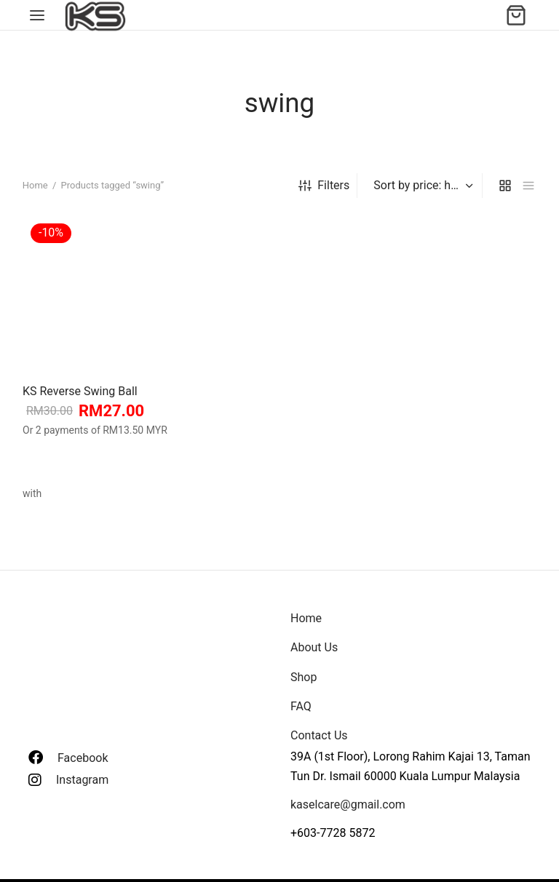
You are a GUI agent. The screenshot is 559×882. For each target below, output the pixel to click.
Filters (323, 185)
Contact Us (319, 735)
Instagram (82, 780)
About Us (314, 647)
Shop (303, 677)
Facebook (83, 758)
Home (35, 185)
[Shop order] (421, 185)
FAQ (301, 706)
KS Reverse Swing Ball (80, 390)
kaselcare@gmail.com (347, 804)
